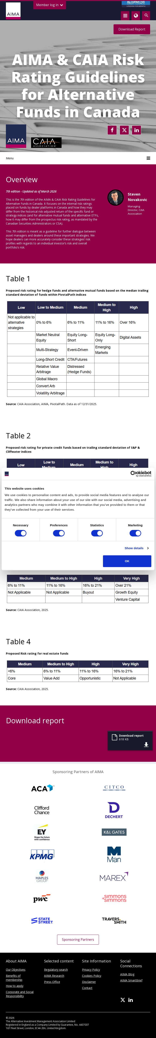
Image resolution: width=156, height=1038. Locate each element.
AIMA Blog (127, 974)
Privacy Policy (91, 970)
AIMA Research (54, 976)
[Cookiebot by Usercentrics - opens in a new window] (133, 474)
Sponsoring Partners (78, 939)
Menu (78, 158)
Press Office (52, 982)
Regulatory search (56, 970)
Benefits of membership (14, 978)
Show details (134, 548)
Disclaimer (89, 982)
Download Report (131, 29)
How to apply (14, 986)
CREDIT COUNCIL (136, 4)
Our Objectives (15, 970)
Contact (87, 988)
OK (127, 561)
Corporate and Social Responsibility (20, 994)
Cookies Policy (91, 976)
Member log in (49, 5)
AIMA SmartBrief (131, 980)
